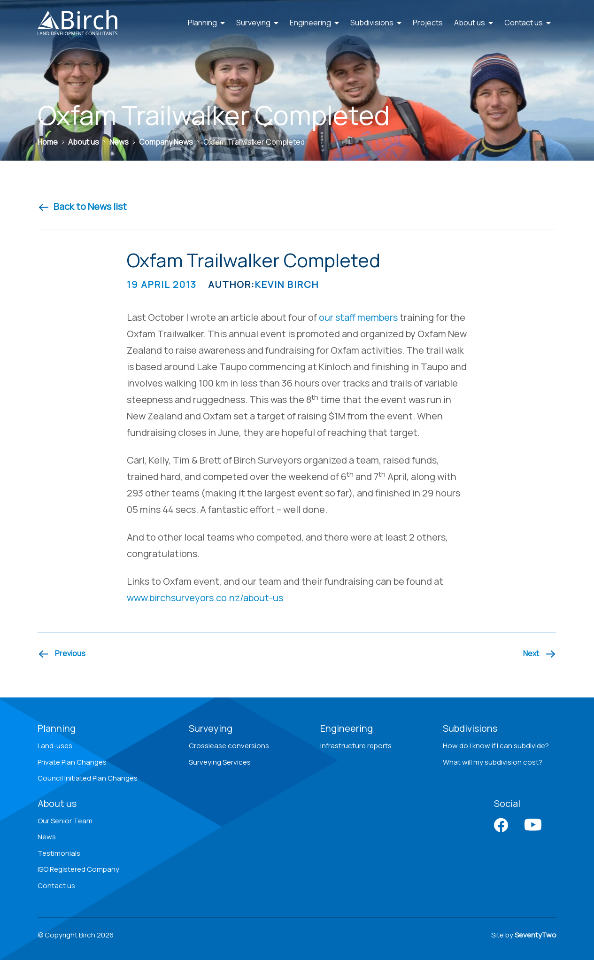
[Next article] (539, 654)
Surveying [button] (257, 22)
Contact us (56, 885)
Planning (57, 728)
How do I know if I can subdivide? (496, 746)
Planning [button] (206, 22)
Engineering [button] (314, 22)
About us (57, 803)
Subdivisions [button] (375, 22)
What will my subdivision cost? (492, 762)
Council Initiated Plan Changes (88, 778)
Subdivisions (470, 728)
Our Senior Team (65, 821)
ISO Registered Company (78, 869)
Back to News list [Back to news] (82, 206)
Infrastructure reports (356, 746)
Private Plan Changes (72, 762)
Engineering (346, 728)
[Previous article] (61, 654)
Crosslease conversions (229, 746)
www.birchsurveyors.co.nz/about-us (205, 597)
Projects (428, 22)
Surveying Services (220, 762)
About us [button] (473, 22)
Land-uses (55, 746)
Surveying (210, 728)
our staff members (358, 317)
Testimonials (59, 853)
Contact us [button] (527, 22)
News (47, 837)
